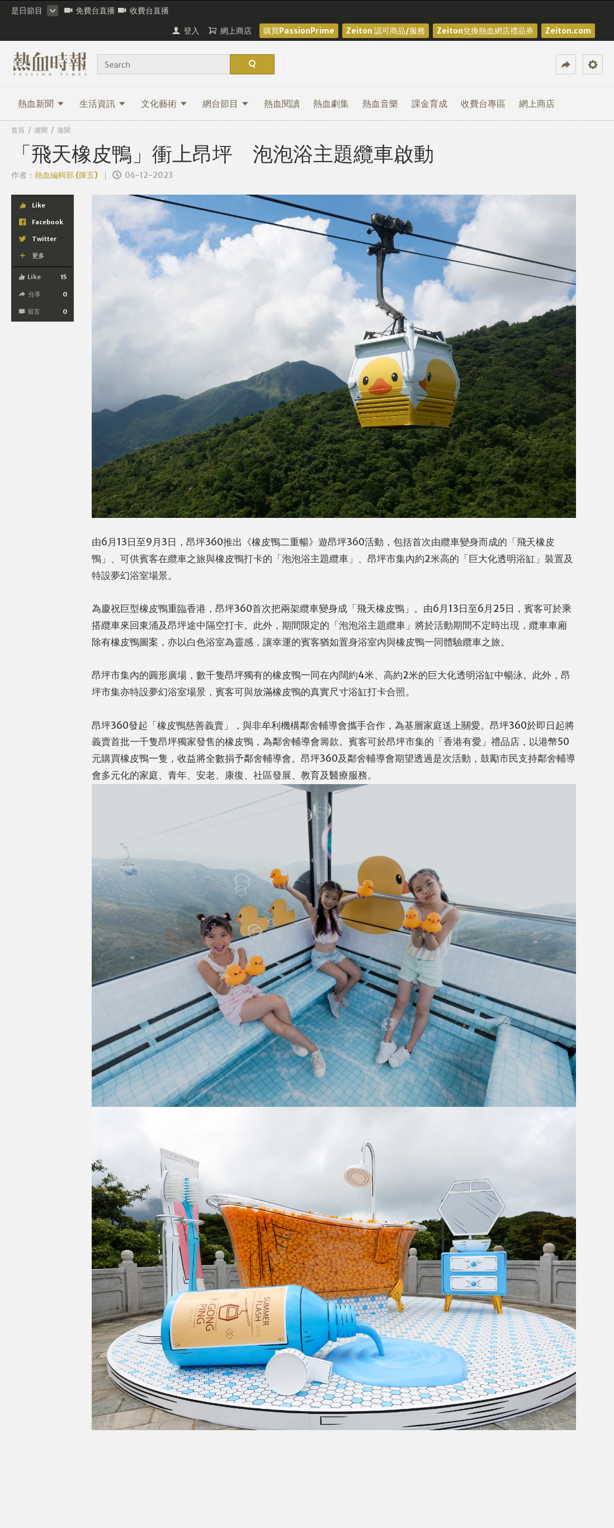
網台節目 (225, 103)
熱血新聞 (41, 103)
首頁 (18, 130)
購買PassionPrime (298, 31)
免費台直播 (89, 11)
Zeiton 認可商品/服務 (385, 31)
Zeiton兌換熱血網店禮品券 (485, 31)
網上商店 (537, 103)
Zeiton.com (568, 31)
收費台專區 (483, 103)
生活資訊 (102, 103)
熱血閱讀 (282, 103)
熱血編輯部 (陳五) (66, 175)
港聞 (41, 130)
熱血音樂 (380, 103)
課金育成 (429, 103)
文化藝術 (164, 103)
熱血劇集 (331, 103)
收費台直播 (143, 11)
